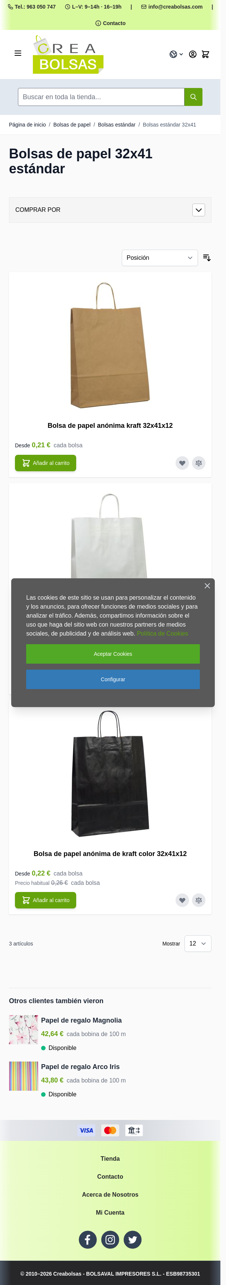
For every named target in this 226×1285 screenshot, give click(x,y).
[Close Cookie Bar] (207, 585)
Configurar (113, 679)
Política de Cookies (162, 633)
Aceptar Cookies (113, 654)
